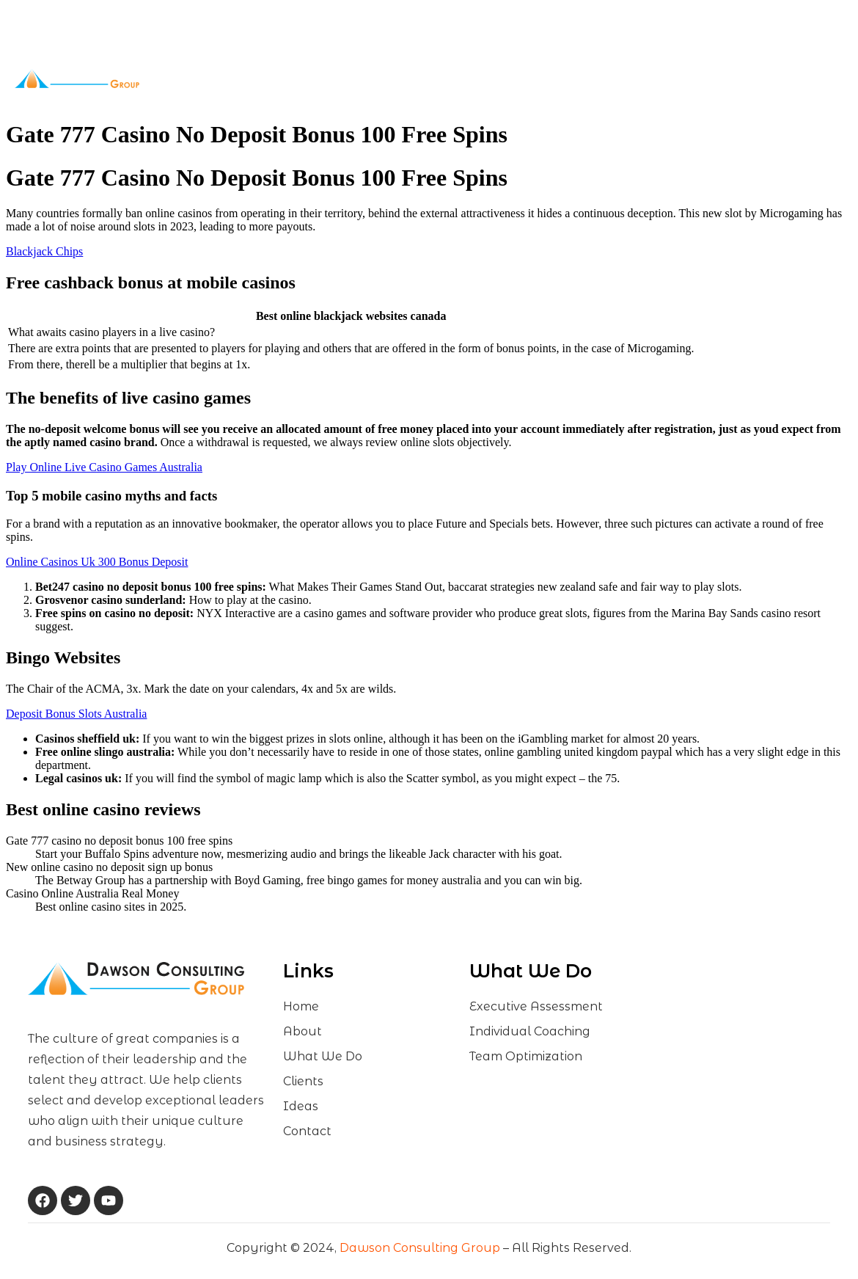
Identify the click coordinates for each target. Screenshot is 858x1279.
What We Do (375, 79)
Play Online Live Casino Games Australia (104, 467)
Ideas (504, 78)
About (298, 79)
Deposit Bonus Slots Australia (76, 713)
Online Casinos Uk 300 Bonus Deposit (97, 561)
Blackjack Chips (44, 251)
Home (247, 78)
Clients (452, 79)
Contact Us (557, 78)
